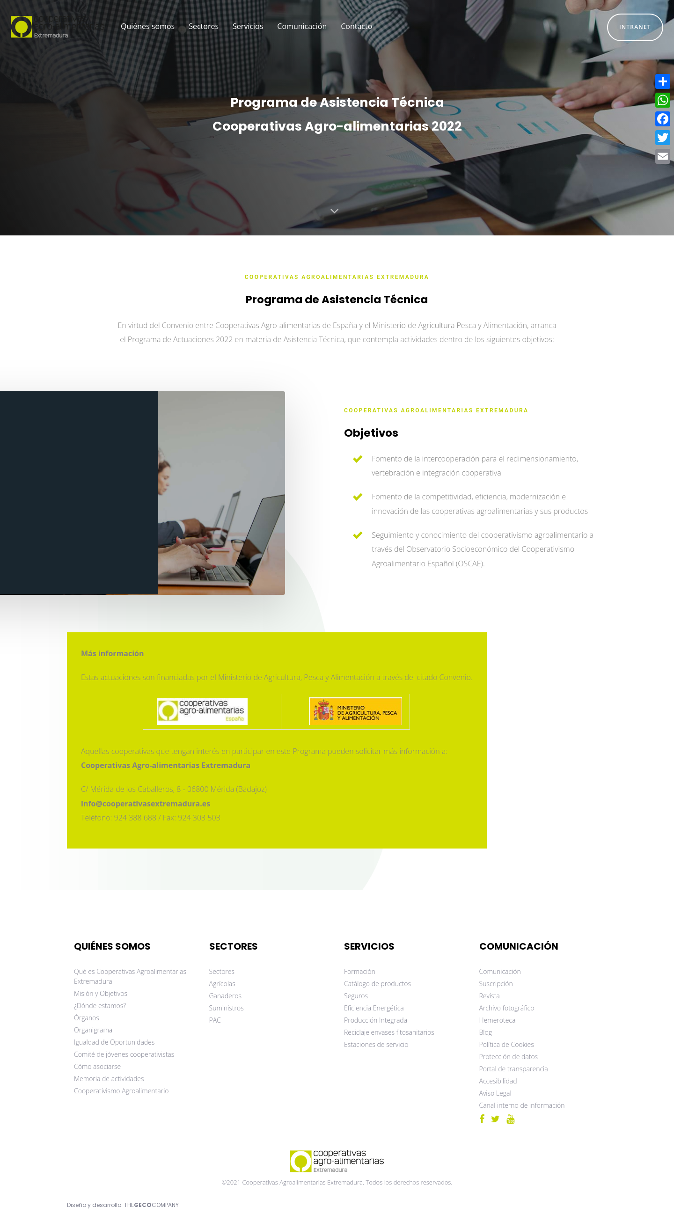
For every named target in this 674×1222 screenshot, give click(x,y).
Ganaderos (225, 995)
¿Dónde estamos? (100, 1005)
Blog (485, 1032)
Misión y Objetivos (100, 993)
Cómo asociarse (97, 1066)
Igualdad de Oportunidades (114, 1042)
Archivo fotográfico (507, 1007)
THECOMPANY (151, 1205)
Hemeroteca (497, 1020)
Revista (489, 995)
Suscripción (496, 983)
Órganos (86, 1017)
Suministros (226, 1007)
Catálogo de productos (377, 983)
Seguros (356, 995)
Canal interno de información (522, 1105)
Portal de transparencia (513, 1068)
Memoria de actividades (109, 1078)
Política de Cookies (506, 1044)
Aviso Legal (495, 1093)
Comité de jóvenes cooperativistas (124, 1054)
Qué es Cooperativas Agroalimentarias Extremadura (130, 976)
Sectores (222, 971)
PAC (215, 1020)
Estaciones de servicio (376, 1044)
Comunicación (500, 971)
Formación (359, 971)
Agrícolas (222, 983)
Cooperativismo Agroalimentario (121, 1090)
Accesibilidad (498, 1080)
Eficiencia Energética (374, 1007)
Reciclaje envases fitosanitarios (389, 1032)
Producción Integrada (375, 1020)
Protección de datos (508, 1056)
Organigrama (93, 1029)
